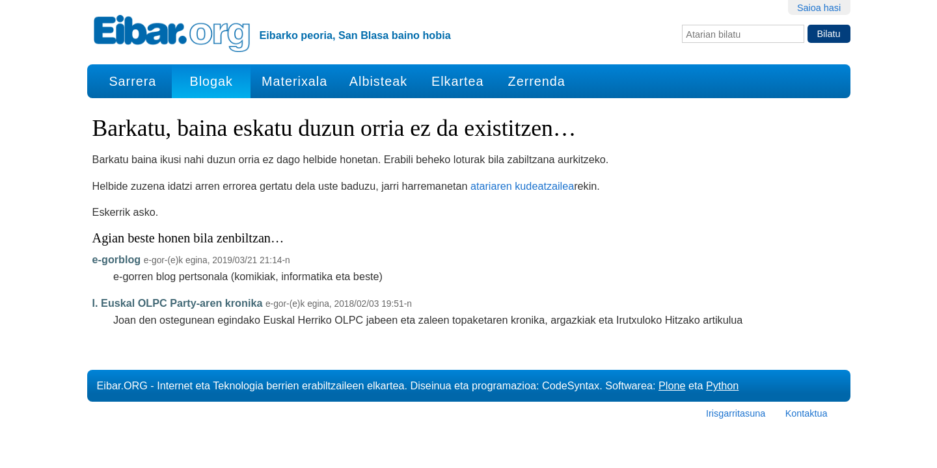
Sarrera (132, 81)
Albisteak (378, 81)
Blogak (210, 81)
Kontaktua (806, 413)
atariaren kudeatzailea (522, 186)
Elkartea (457, 81)
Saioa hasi (819, 8)
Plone (672, 385)
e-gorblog (116, 259)
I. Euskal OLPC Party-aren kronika (177, 303)
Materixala (294, 81)
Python (722, 385)
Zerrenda (536, 81)
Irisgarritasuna (735, 413)
